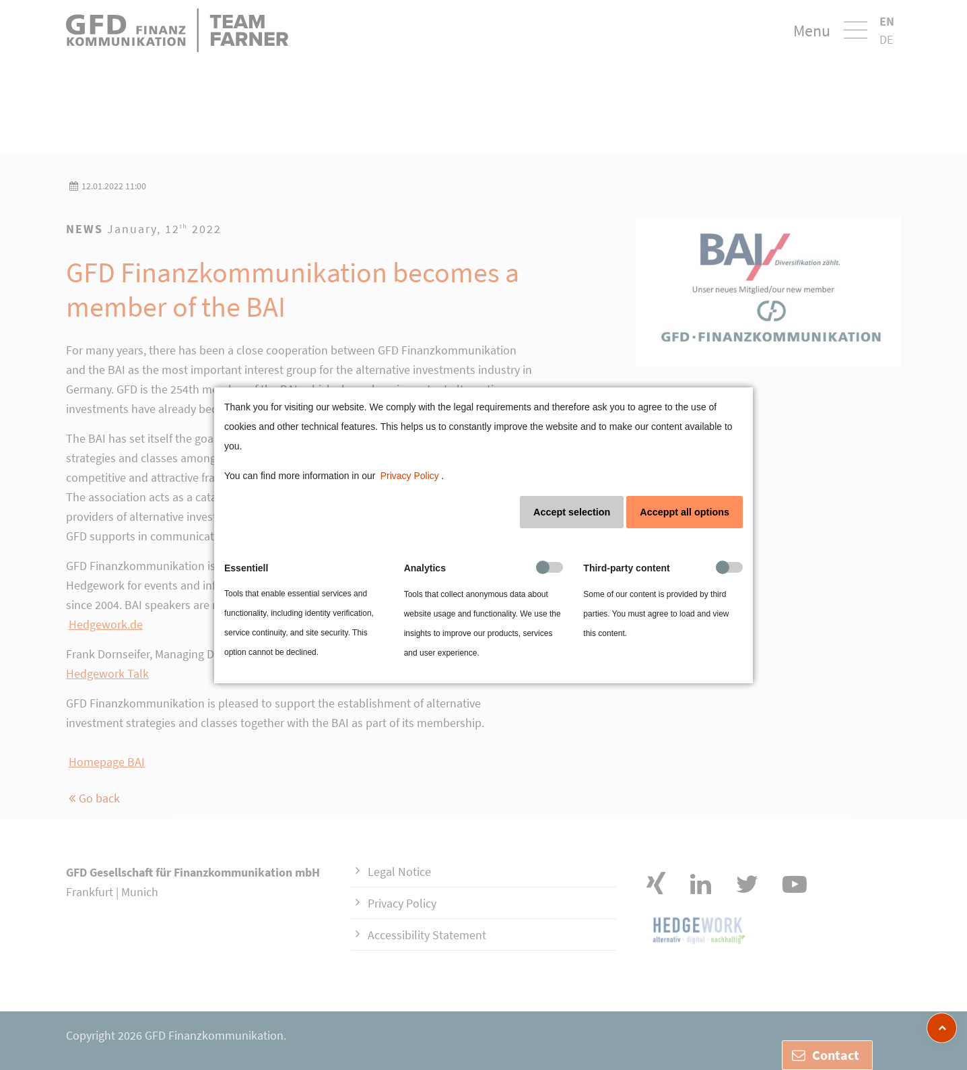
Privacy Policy (409, 475)
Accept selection (571, 512)
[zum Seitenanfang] (942, 1028)
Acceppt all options (684, 512)
